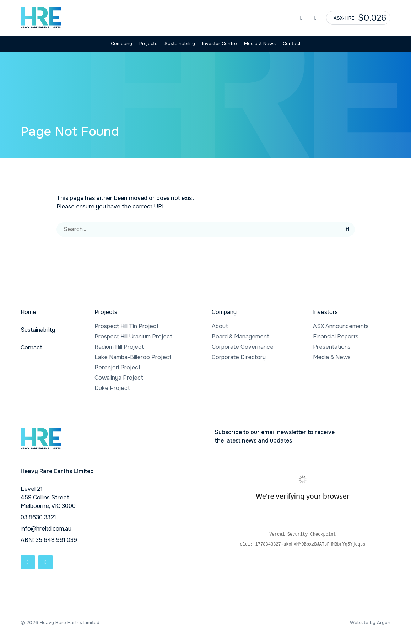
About (220, 326)
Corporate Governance (243, 347)
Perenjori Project (117, 367)
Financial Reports (335, 336)
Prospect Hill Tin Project (126, 326)
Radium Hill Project (119, 347)
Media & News (260, 43)
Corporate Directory (239, 357)
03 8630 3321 (38, 517)
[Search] (198, 229)
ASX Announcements (341, 326)
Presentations (332, 347)
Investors (325, 312)
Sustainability (179, 43)
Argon (383, 622)
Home (28, 312)
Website (359, 622)
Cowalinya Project (118, 377)
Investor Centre (219, 43)
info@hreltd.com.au (46, 528)
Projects (148, 43)
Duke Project (112, 388)
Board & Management (240, 336)
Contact (292, 43)
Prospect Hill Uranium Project (133, 336)
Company (121, 43)
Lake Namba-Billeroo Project (133, 357)
